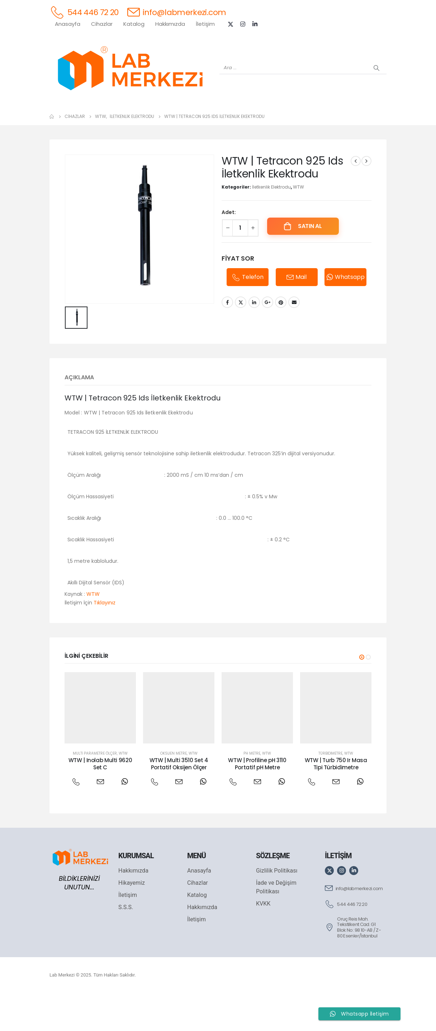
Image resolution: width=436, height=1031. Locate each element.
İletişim (205, 24)
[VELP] (318, 118)
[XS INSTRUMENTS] (175, 118)
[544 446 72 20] (84, 12)
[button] (362, 694)
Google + (267, 339)
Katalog (133, 24)
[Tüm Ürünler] (60, 118)
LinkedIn (254, 339)
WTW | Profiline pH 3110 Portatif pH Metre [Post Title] (257, 801)
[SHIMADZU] (146, 118)
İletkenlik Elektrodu (271, 224)
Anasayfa (67, 24)
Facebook (227, 339)
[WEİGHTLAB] (89, 118)
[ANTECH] (347, 118)
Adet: (229, 249)
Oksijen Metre (173, 790)
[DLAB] (261, 118)
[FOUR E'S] (289, 118)
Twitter (240, 339)
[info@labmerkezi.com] (176, 12)
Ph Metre (251, 790)
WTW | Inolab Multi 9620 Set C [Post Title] (100, 801)
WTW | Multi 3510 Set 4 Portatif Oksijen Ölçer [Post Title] (179, 801)
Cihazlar (102, 24)
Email (294, 339)
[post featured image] (100, 745)
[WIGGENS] (203, 118)
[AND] (232, 118)
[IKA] (376, 118)
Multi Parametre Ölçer (95, 790)
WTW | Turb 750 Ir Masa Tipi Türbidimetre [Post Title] (336, 801)
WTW (298, 224)
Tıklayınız (104, 639)
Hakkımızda (170, 24)
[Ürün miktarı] (240, 265)
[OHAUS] (117, 118)
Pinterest (280, 339)
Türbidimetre (330, 790)
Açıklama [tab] (79, 414)
